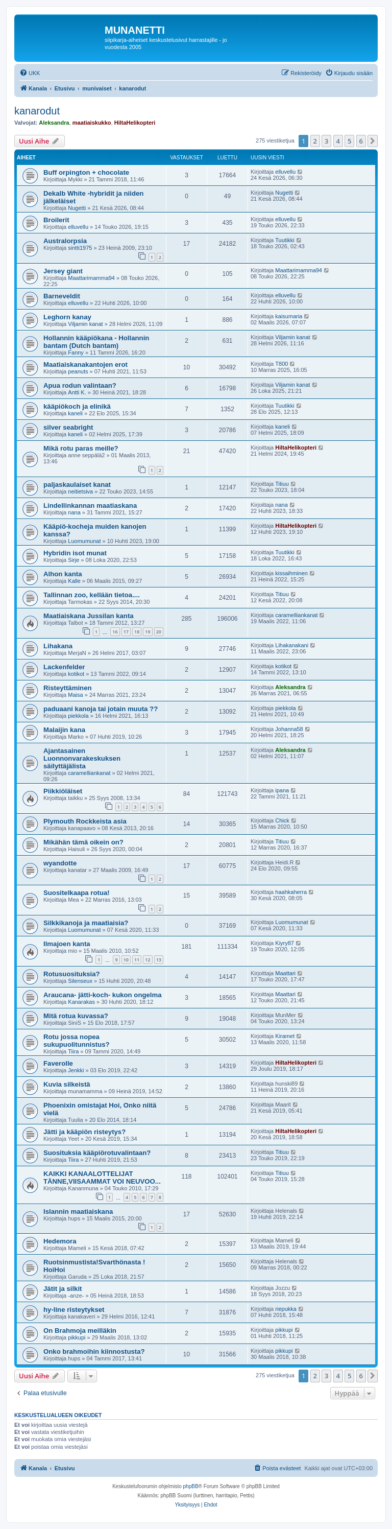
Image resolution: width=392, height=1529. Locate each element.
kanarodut (37, 110)
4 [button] (338, 141)
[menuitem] (29, 73)
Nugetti (77, 208)
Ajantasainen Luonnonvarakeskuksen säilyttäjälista (81, 758)
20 (158, 631)
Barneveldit (61, 296)
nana (74, 512)
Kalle (74, 581)
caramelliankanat (296, 615)
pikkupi (76, 1337)
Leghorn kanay (67, 317)
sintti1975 (80, 248)
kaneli (75, 413)
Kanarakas (81, 1002)
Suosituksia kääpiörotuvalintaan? (97, 1153)
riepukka (286, 1309)
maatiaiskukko (91, 123)
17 (126, 631)
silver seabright (68, 427)
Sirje (73, 560)
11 (136, 959)
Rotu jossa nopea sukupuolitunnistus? (76, 1040)
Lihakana (57, 646)
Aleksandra (54, 123)
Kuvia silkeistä (66, 1084)
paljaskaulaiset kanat (77, 484)
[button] (373, 141)
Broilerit (56, 220)
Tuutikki (285, 240)
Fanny (76, 352)
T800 (281, 364)
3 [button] (326, 141)
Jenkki (76, 1070)
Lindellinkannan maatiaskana (90, 505)
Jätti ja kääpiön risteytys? (84, 1132)
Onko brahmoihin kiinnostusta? (94, 1351)
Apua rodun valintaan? (79, 385)
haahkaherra (291, 892)
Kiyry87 (284, 943)
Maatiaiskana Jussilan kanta (88, 616)
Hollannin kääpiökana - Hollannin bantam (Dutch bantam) (96, 341)
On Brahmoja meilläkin (79, 1330)
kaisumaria (288, 316)
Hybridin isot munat (75, 553)
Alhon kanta (62, 574)
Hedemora (60, 1241)
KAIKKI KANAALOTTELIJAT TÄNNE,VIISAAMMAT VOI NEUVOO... (102, 1177)
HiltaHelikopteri (135, 123)
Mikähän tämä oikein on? (83, 842)
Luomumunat (84, 541)
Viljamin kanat (85, 324)
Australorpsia (65, 241)
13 (158, 959)
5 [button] (349, 141)
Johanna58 (289, 729)
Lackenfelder (64, 667)
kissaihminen (291, 573)
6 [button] (361, 141)
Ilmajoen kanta (66, 944)
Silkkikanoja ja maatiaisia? (85, 923)
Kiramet (285, 1036)
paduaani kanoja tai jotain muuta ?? (100, 709)
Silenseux (80, 981)
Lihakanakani (291, 645)
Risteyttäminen (67, 688)
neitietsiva (80, 491)
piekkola (78, 716)
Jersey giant (63, 271)
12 (147, 959)
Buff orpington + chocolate (86, 172)
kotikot (76, 674)
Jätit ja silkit (62, 1288)
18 (136, 631)
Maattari (285, 973)
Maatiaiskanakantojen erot (85, 364)
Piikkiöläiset (62, 791)
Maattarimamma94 (91, 278)
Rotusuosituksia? (71, 974)
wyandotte (60, 863)
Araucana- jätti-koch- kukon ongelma (102, 995)
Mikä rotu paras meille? (80, 448)
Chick (282, 820)
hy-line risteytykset (73, 1309)
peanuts (78, 371)
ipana (282, 790)
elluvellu (285, 172)
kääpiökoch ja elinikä (77, 406)
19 (147, 631)
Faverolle (58, 1063)
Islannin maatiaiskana (78, 1211)
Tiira (73, 1051)
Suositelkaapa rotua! (76, 893)
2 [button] (315, 141)
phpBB (191, 1486)
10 (126, 959)
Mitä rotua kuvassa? (75, 1016)
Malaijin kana (64, 730)
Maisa (75, 695)
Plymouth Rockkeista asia (85, 821)
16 (114, 631)
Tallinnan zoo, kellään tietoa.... (91, 595)
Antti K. (77, 392)
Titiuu (282, 484)
